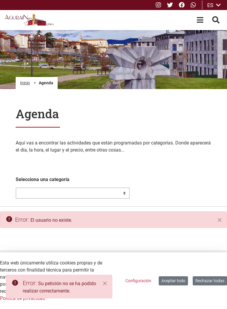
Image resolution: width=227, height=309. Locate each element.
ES (214, 5)
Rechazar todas (209, 280)
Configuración (138, 280)
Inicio (25, 82)
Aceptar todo (173, 280)
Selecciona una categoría (42, 179)
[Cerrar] (219, 220)
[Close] (105, 283)
